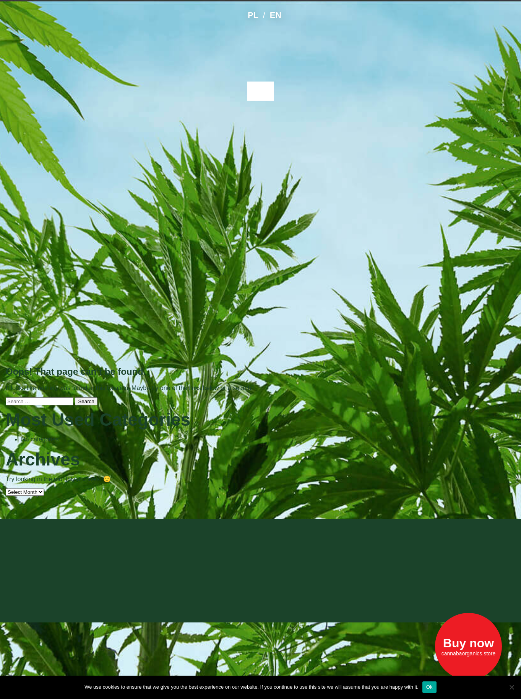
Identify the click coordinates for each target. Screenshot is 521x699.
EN (275, 15)
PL (253, 15)
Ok (429, 687)
